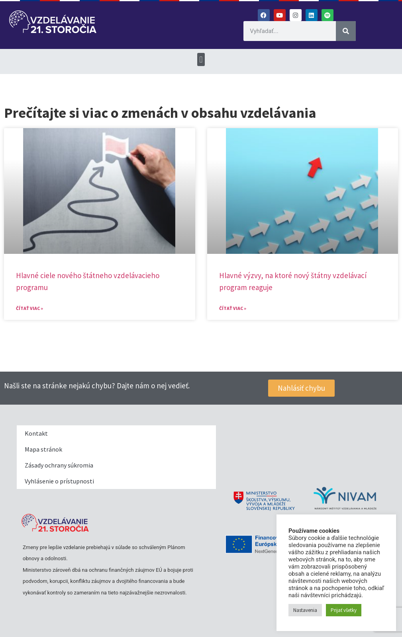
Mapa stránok (43, 449)
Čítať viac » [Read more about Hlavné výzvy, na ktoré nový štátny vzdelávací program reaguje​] (232, 308)
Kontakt (36, 433)
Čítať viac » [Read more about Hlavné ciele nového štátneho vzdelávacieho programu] (29, 308)
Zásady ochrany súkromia (59, 465)
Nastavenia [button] (305, 610)
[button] (201, 59)
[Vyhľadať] (346, 31)
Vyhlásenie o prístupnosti (59, 481)
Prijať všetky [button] (344, 610)
